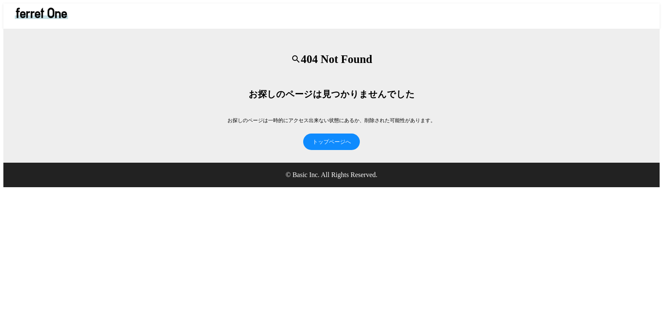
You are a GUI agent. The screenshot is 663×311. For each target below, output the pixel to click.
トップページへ (331, 142)
